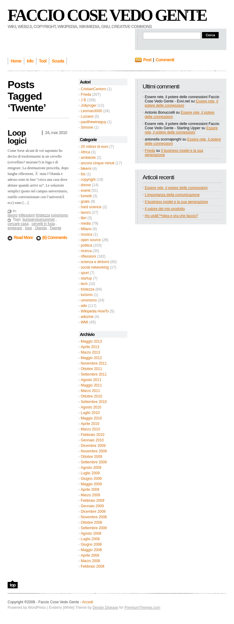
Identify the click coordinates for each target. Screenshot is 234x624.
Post (147, 59)
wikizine (87, 317)
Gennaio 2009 (92, 506)
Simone (87, 127)
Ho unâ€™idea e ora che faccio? (171, 216)
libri (84, 218)
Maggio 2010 (91, 418)
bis (83, 174)
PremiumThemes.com (142, 607)
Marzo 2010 (90, 429)
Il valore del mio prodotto (165, 209)
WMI (84, 322)
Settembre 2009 (94, 462)
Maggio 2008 (91, 550)
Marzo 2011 (90, 391)
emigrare (15, 228)
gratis (85, 201)
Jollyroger (89, 105)
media (86, 223)
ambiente (88, 157)
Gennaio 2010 (92, 440)
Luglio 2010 (90, 413)
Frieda (86, 94)
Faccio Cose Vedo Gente (107, 15)
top (13, 585)
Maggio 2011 (91, 385)
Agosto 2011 (91, 380)
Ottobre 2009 (91, 457)
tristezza (87, 289)
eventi (85, 190)
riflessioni (88, 256)
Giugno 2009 (91, 478)
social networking (95, 267)
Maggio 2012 (91, 358)
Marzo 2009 (90, 495)
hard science (91, 207)
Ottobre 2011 (91, 369)
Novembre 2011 (94, 363)
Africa (85, 152)
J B (83, 100)
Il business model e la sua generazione (176, 202)
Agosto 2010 (91, 407)
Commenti (165, 59)
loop (28, 228)
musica (86, 234)
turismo (87, 295)
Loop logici (17, 136)
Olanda (41, 228)
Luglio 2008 (90, 539)
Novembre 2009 (94, 451)
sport (85, 273)
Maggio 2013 (91, 341)
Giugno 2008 (91, 544)
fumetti (86, 196)
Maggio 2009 (91, 484)
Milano (86, 229)
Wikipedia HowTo (95, 311)
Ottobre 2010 (91, 396)
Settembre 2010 (94, 402)
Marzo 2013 (90, 352)
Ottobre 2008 (91, 522)
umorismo (89, 300)
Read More (24, 237)
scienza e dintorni (95, 262)
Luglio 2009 (90, 473)
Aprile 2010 (90, 424)
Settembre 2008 (94, 528)
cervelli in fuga (43, 224)
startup (86, 278)
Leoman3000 (91, 111)
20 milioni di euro (94, 146)
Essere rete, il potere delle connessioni (181, 103)
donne (86, 185)
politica (86, 245)
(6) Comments (54, 237)
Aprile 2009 (90, 489)
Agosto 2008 (91, 533)
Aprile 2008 (90, 555)
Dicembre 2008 (93, 511)
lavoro (86, 212)
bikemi (86, 168)
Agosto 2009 (91, 467)
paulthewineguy (93, 122)
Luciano (87, 116)
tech (84, 284)
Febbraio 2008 (92, 566)
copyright (88, 179)
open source (91, 240)
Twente (56, 228)
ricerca (86, 251)
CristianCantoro (93, 89)
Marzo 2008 (90, 561)
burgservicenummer (39, 219)
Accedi (87, 602)
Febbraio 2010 (92, 435)
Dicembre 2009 (93, 446)
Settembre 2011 (94, 374)
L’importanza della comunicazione (172, 195)
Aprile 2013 (90, 347)
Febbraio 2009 (92, 500)
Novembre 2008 (94, 517)
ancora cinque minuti (98, 163)
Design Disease (105, 607)
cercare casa (18, 224)
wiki (84, 306)
